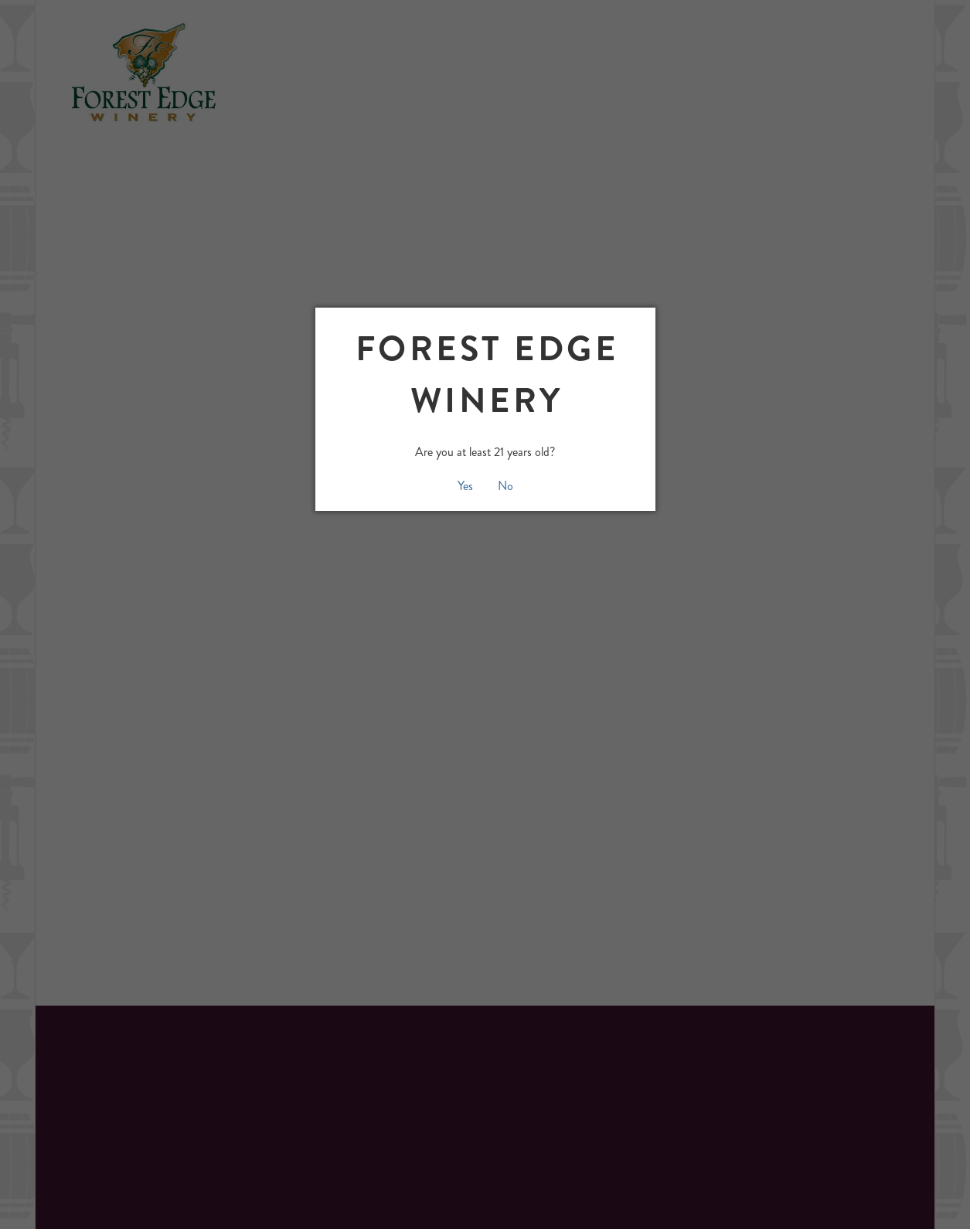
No (505, 486)
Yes (465, 486)
